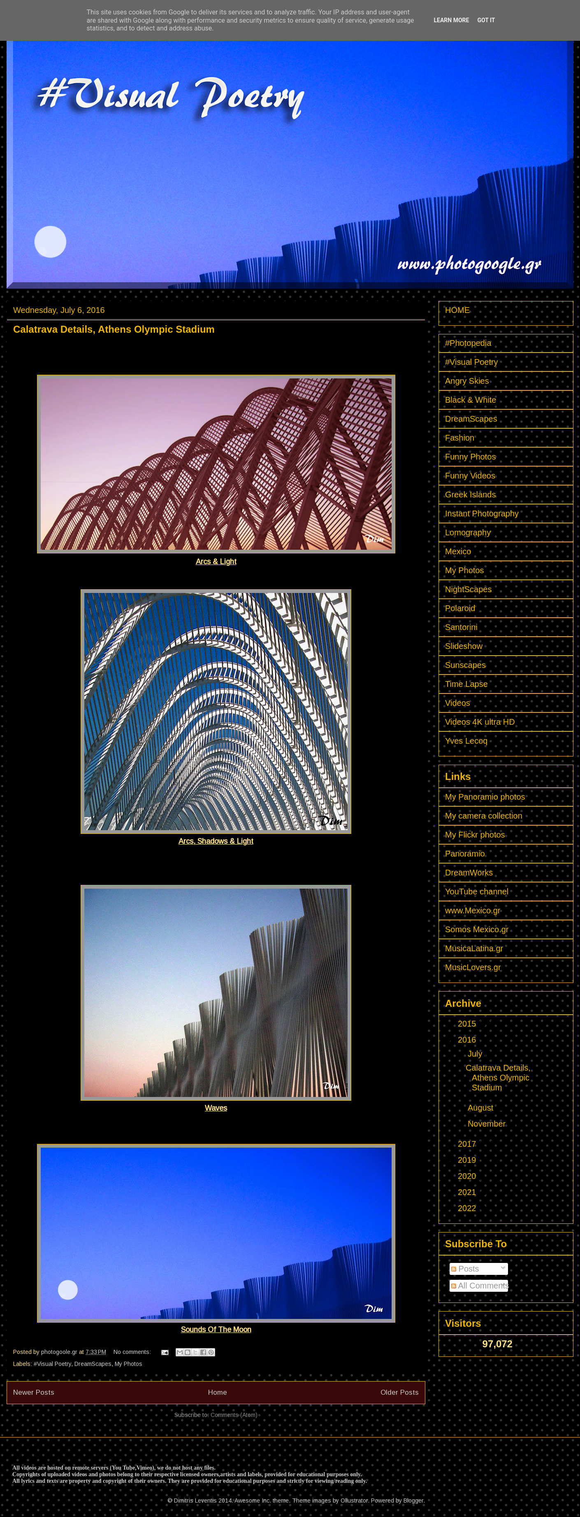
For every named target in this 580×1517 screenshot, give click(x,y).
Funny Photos (470, 456)
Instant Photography (482, 513)
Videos (457, 702)
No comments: (133, 1352)
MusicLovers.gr (473, 967)
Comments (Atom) (234, 1415)
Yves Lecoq (466, 740)
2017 (468, 1143)
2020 (468, 1176)
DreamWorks (469, 872)
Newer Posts (33, 1392)
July (476, 1053)
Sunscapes (465, 665)
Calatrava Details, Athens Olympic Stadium (114, 329)
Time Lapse (466, 683)
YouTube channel (476, 891)
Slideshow (464, 646)
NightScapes (468, 589)
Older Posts (399, 1392)
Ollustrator (354, 1500)
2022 (468, 1208)
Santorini (461, 627)
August (482, 1107)
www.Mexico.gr (472, 910)
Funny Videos (470, 475)
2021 (468, 1192)
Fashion (459, 437)
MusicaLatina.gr (474, 948)
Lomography (468, 532)
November (488, 1123)
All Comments (480, 1285)
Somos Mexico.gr (477, 929)
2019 (468, 1160)
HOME (457, 310)
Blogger (413, 1500)
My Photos (128, 1364)
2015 (468, 1023)
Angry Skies (467, 380)
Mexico (458, 551)
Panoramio (465, 853)
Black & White (470, 399)
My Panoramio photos (485, 796)
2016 (468, 1039)
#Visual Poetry (52, 1364)
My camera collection (483, 815)
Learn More (451, 20)
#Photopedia (468, 343)
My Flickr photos (475, 834)
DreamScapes (92, 1364)
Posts (465, 1268)
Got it (486, 20)
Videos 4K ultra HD (480, 721)
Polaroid (460, 608)
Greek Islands (470, 494)
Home (217, 1392)
